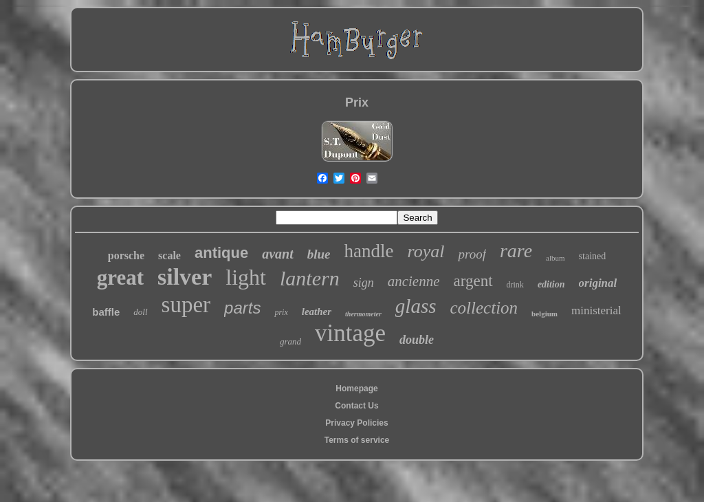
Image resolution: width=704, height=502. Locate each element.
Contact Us (356, 406)
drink (515, 285)
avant (278, 253)
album (555, 258)
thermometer (363, 314)
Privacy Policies (356, 423)
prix (280, 312)
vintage (350, 333)
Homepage (356, 388)
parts (242, 307)
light (246, 277)
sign (363, 283)
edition (551, 284)
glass (416, 306)
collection (484, 307)
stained (592, 256)
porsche (126, 255)
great (120, 277)
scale (169, 255)
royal (426, 251)
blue (319, 254)
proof (471, 254)
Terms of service (357, 440)
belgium (544, 313)
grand (290, 341)
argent (472, 281)
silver (184, 277)
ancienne (414, 281)
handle (369, 251)
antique (221, 252)
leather (316, 311)
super (186, 304)
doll (140, 312)
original (598, 283)
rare (516, 250)
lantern (310, 278)
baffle (106, 312)
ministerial (596, 310)
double (416, 340)
